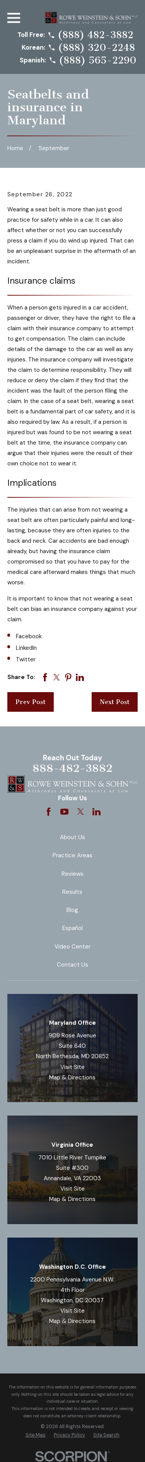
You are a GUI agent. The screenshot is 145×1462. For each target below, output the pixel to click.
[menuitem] (36, 1435)
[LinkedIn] (96, 812)
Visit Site (72, 1067)
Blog (72, 910)
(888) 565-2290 (97, 60)
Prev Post (30, 702)
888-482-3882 (72, 768)
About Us (72, 837)
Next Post (115, 702)
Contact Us (72, 965)
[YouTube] (64, 812)
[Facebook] (48, 812)
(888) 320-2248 (96, 47)
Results (72, 892)
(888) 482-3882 (95, 35)
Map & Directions (72, 1077)
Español (72, 928)
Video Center (72, 946)
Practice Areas (72, 855)
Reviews (72, 874)
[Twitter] (81, 812)
